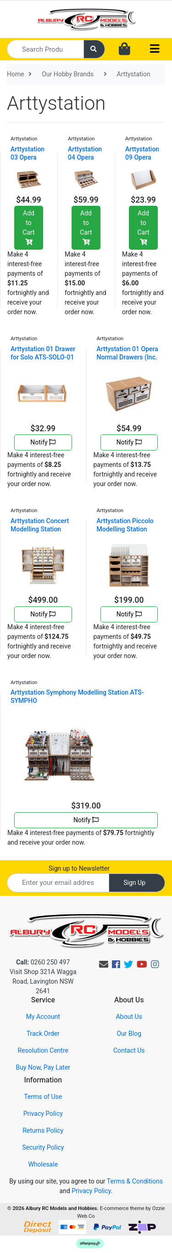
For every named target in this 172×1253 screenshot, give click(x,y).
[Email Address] (58, 882)
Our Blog (129, 1033)
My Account (43, 1016)
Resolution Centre (43, 1050)
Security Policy (43, 1147)
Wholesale (43, 1164)
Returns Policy (42, 1130)
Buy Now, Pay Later (43, 1067)
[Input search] (45, 49)
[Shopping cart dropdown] (124, 49)
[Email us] (103, 964)
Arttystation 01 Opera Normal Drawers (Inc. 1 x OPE (127, 357)
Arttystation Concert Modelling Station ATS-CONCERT (40, 529)
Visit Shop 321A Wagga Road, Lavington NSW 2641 (43, 981)
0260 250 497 (43, 962)
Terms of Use (43, 1096)
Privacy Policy (43, 1113)
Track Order (43, 1033)
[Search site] (94, 49)
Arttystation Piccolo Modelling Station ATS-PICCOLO (125, 529)
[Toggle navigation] (154, 49)
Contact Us (129, 1050)
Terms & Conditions (135, 1181)
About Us (129, 1016)
